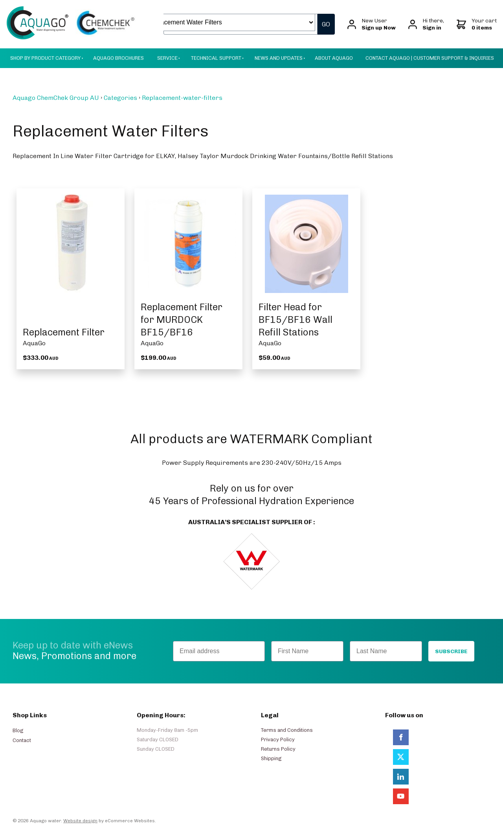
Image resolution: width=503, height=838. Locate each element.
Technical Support (216, 58)
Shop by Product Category (45, 58)
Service (167, 58)
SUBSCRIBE (451, 651)
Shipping (271, 758)
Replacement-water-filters (182, 97)
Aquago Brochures (118, 58)
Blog (18, 730)
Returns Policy (278, 749)
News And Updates (279, 58)
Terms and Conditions (287, 730)
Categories (120, 97)
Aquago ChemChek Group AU (56, 97)
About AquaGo (334, 58)
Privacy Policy (278, 739)
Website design (80, 820)
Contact (22, 740)
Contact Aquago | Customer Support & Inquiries (429, 58)
